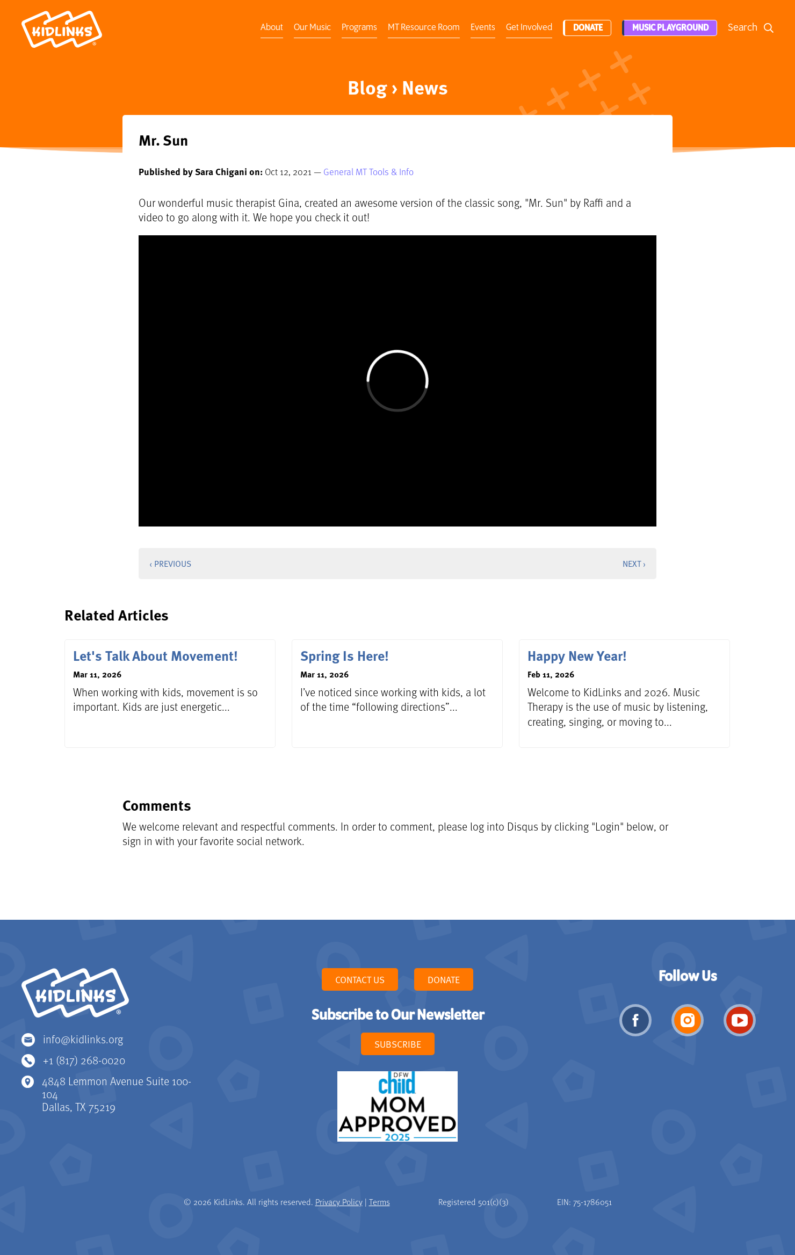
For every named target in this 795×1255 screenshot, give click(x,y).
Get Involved (528, 27)
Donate (586, 28)
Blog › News (398, 87)
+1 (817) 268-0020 (84, 1059)
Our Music (311, 27)
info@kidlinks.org (83, 1038)
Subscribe (397, 1044)
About (270, 27)
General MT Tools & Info (368, 171)
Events (481, 27)
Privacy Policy (339, 1201)
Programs (358, 27)
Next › (634, 563)
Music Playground (669, 28)
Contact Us (360, 979)
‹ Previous (170, 563)
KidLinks (75, 997)
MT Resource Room (423, 27)
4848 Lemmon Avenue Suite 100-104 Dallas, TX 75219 (116, 1093)
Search (742, 27)
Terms (379, 1201)
